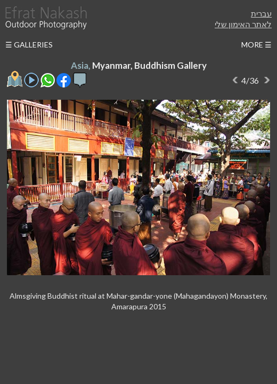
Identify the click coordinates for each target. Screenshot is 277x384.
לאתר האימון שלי (243, 24)
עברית (261, 13)
